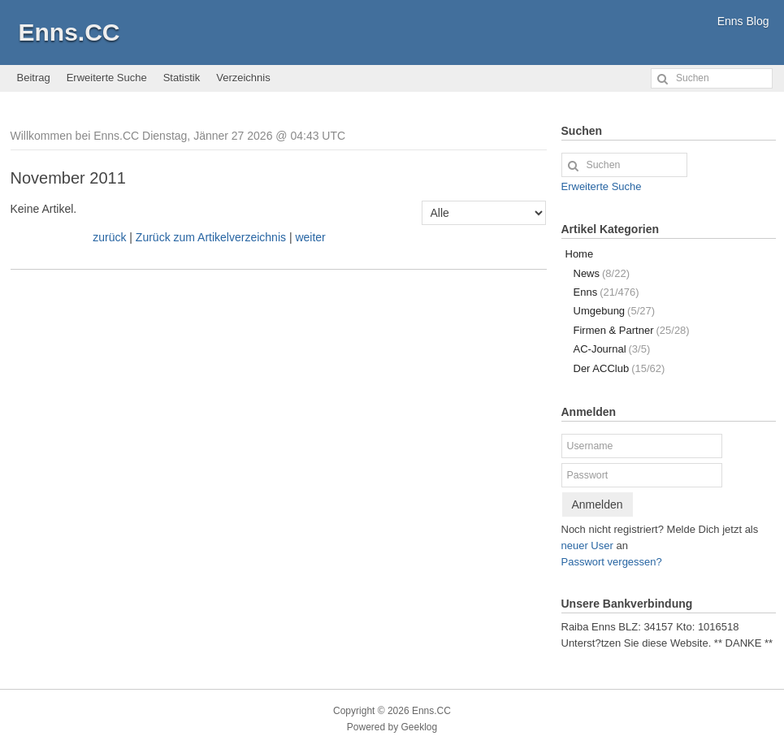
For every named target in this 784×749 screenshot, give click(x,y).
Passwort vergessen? (611, 562)
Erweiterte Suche (107, 77)
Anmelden (597, 504)
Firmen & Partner (632, 330)
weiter (310, 237)
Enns (606, 292)
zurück (109, 237)
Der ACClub (619, 368)
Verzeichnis (243, 77)
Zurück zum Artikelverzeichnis (211, 237)
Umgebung (615, 311)
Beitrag (33, 77)
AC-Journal (612, 349)
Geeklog (419, 727)
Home (579, 254)
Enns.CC (69, 32)
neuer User (587, 545)
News (602, 273)
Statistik (182, 77)
